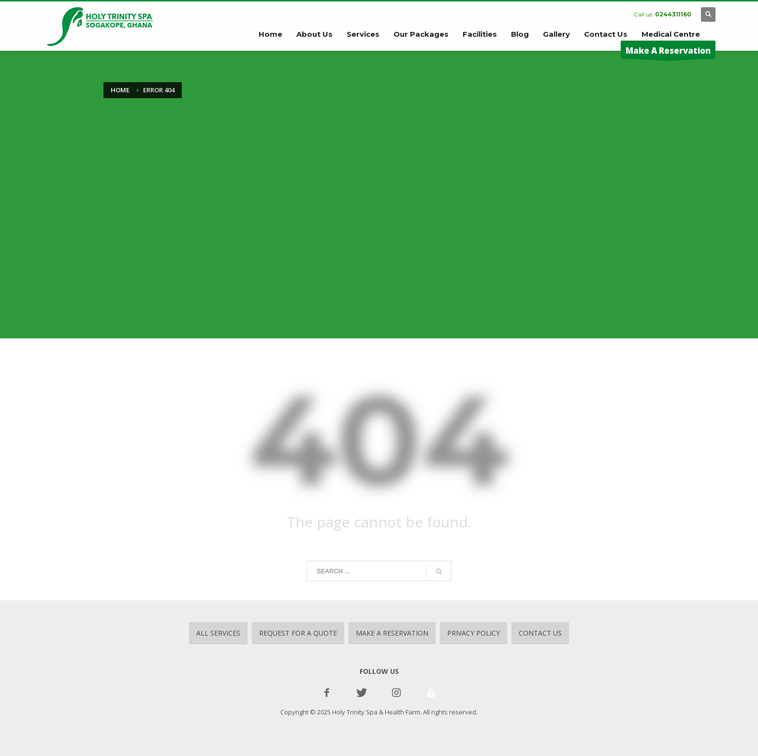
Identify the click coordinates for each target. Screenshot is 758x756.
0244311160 (673, 14)
